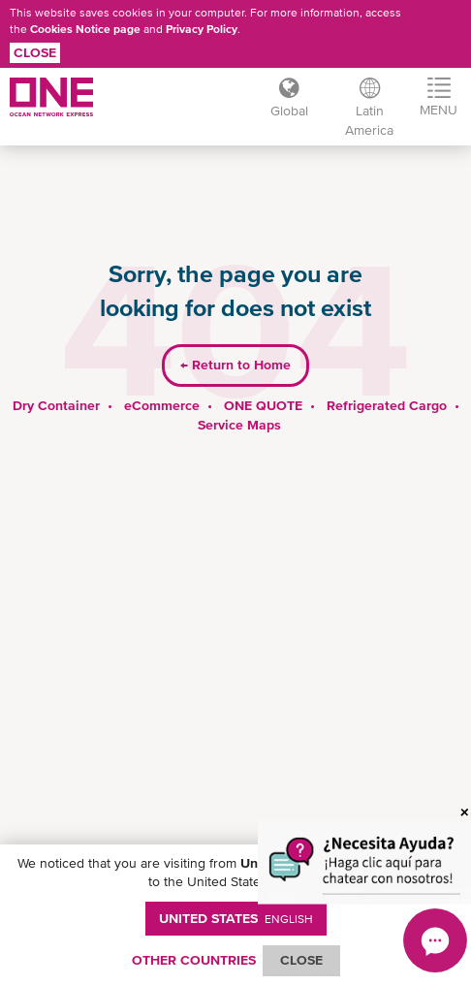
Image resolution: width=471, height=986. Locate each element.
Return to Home (235, 364)
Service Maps (239, 424)
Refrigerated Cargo (387, 405)
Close (35, 52)
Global (288, 110)
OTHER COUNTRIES (194, 960)
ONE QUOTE (263, 405)
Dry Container (56, 405)
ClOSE (301, 960)
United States (236, 918)
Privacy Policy (201, 29)
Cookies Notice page (85, 29)
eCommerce (162, 405)
